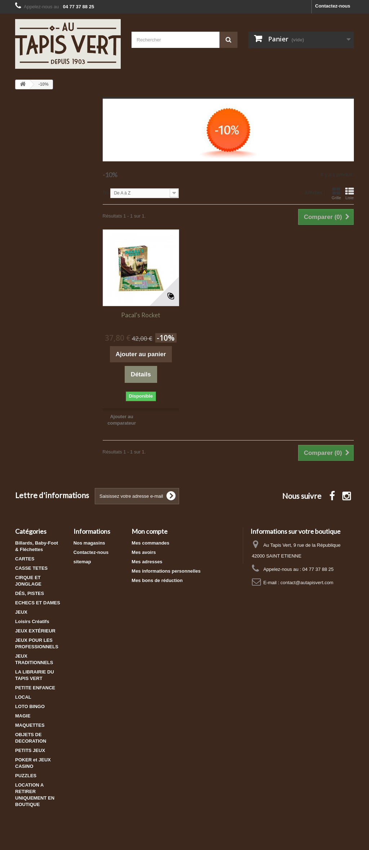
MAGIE (23, 716)
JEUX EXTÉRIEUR (35, 631)
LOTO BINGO (30, 706)
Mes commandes (150, 543)
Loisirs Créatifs (32, 621)
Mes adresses (147, 561)
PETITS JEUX (30, 750)
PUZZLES (25, 775)
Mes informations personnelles (166, 571)
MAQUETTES (30, 725)
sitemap (82, 561)
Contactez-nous (333, 6)
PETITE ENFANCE (35, 687)
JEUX (21, 612)
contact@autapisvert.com (306, 582)
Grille (336, 193)
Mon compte (150, 531)
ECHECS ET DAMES (37, 602)
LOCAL (23, 697)
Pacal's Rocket (140, 315)
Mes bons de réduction (157, 580)
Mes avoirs (144, 552)
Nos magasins (89, 543)
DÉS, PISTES (29, 593)
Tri (105, 192)
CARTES (24, 559)
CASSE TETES (31, 568)
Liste (349, 193)
